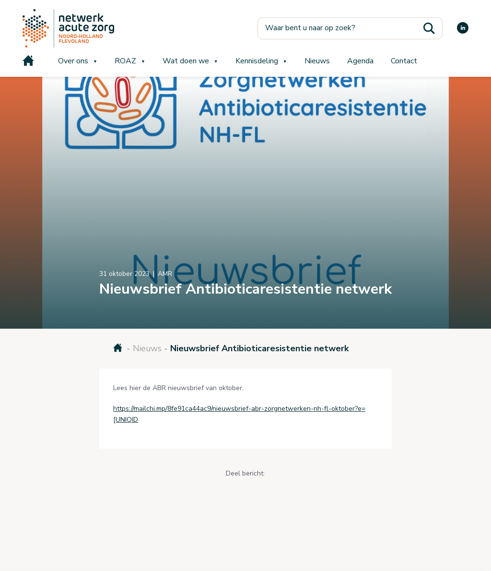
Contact (404, 61)
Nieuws (317, 61)
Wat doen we (186, 61)
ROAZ (125, 61)
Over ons (73, 61)
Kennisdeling (256, 61)
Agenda (360, 61)
